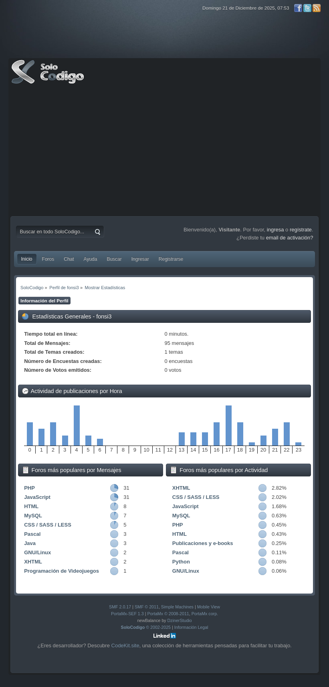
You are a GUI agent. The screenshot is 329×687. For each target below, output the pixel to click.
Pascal (32, 534)
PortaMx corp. (205, 613)
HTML (31, 506)
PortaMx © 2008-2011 (168, 613)
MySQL (33, 516)
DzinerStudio (180, 620)
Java (30, 543)
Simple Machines (177, 606)
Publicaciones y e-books (202, 543)
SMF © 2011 (147, 606)
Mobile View (208, 606)
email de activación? (289, 238)
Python (181, 562)
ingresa (275, 230)
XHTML (33, 562)
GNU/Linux (37, 552)
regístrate (301, 230)
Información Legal (191, 627)
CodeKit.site (125, 645)
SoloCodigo (48, 78)
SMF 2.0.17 (120, 606)
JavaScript (37, 497)
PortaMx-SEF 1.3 (127, 613)
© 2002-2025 (146, 627)
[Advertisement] (164, 152)
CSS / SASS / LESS (47, 525)
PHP (29, 488)
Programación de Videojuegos (61, 571)
